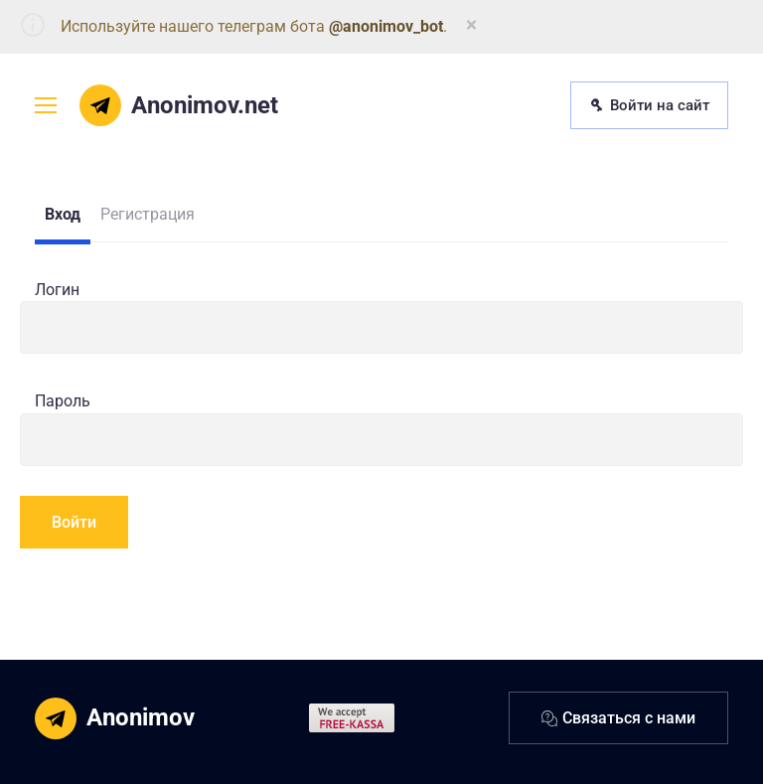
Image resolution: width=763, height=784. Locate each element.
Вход (62, 214)
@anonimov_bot (386, 26)
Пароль (62, 401)
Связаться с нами (618, 717)
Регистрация (147, 214)
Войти (74, 522)
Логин (57, 289)
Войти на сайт (649, 105)
